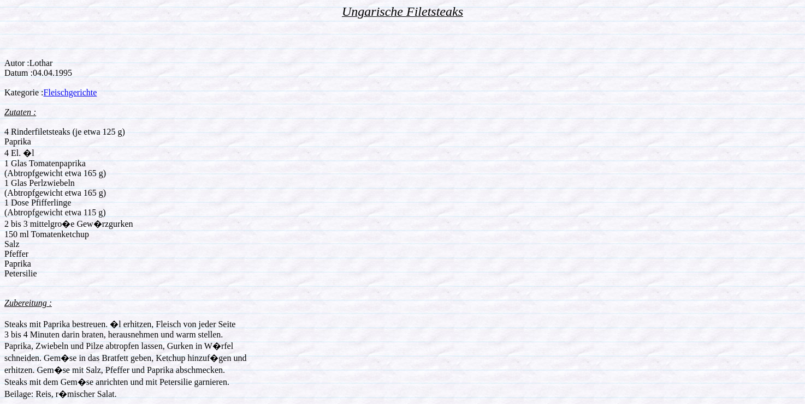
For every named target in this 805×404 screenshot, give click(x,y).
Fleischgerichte (70, 92)
